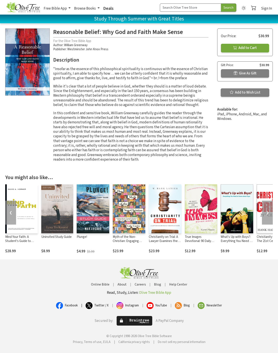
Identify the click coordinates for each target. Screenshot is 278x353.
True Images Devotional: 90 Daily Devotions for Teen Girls (198, 243)
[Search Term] (190, 7)
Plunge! (82, 237)
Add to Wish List (245, 92)
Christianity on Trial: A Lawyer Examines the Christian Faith (163, 241)
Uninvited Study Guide (56, 237)
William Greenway (76, 45)
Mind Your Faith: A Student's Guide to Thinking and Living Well (21, 241)
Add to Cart (245, 47)
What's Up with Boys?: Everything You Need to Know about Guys (237, 241)
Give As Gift (245, 73)
